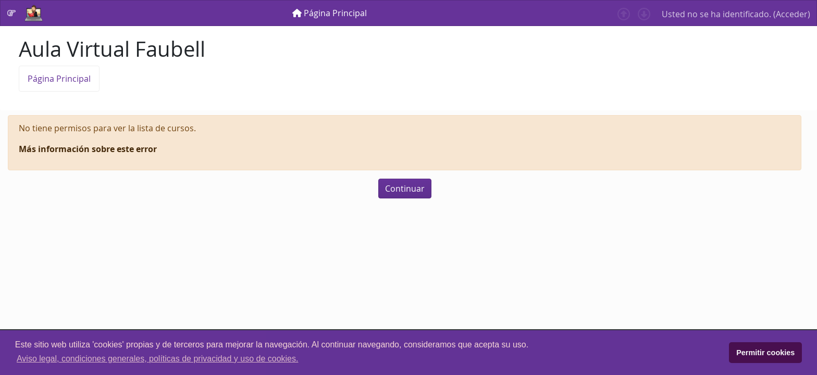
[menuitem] (329, 13)
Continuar (405, 188)
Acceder (792, 14)
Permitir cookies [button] (765, 352)
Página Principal (59, 78)
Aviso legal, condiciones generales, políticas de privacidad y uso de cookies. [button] (157, 358)
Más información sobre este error (88, 149)
